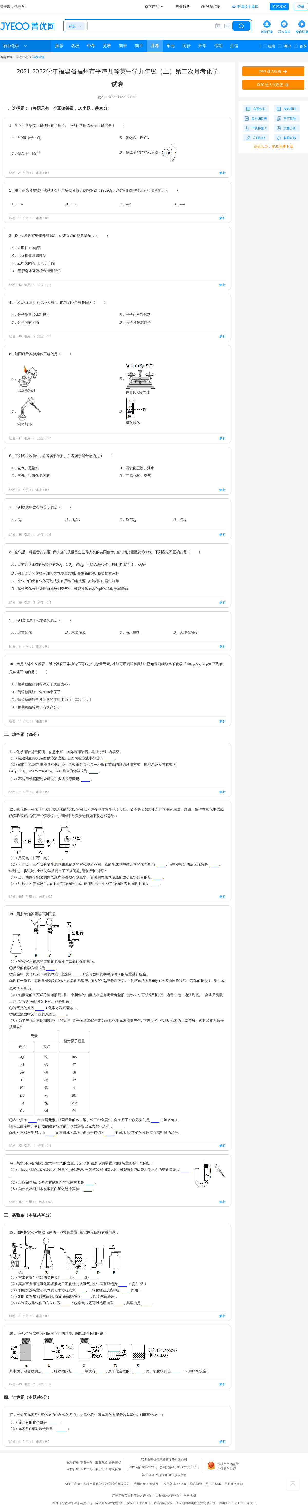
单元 (171, 46)
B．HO (72, 520)
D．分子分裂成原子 (135, 322)
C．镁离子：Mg (26, 152)
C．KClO (127, 520)
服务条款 (101, 1462)
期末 (123, 46)
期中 (139, 46)
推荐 (59, 46)
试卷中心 (22, 57)
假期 (218, 46)
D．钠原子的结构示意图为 (148, 152)
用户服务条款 (234, 1484)
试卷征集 (73, 1462)
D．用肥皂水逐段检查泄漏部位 (36, 271)
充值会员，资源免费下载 (273, 146)
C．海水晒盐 (129, 632)
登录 (300, 7)
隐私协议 (196, 1484)
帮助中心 (86, 1469)
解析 (222, 173)
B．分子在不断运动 (135, 314)
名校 (75, 46)
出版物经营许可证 (168, 1495)
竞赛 (107, 46)
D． (133, 411)
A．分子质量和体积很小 (30, 314)
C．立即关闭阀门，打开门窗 (33, 263)
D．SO (179, 520)
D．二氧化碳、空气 (135, 475)
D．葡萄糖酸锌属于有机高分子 (36, 707)
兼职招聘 (101, 1469)
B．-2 (70, 204)
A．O (16, 520)
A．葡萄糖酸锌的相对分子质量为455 (40, 684)
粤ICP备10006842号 (143, 1467)
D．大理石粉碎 (185, 632)
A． (24, 378)
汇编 (234, 46)
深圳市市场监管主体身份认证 (228, 1466)
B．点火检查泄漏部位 (28, 255)
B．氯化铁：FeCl (134, 138)
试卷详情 (38, 57)
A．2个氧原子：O (26, 138)
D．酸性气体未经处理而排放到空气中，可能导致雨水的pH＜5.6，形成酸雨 (70, 588)
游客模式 (279, 7)
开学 (202, 46)
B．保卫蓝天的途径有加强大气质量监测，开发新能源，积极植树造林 (65, 573)
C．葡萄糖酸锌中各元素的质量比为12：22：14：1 (51, 699)
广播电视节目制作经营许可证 (132, 1495)
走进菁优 (115, 1462)
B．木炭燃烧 (75, 632)
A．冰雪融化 (21, 632)
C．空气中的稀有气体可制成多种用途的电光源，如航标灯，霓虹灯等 (65, 581)
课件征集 (73, 1469)
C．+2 (125, 204)
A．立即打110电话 (26, 248)
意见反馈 (115, 1469)
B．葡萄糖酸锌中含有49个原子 (36, 691)
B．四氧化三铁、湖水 (136, 468)
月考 (155, 46)
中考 (91, 46)
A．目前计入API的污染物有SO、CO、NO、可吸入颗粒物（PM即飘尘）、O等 (78, 564)
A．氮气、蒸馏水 (25, 468)
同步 (186, 46)
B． (137, 378)
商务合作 (86, 1462)
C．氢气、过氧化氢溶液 (30, 475)
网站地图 (190, 1495)
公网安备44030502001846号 (179, 1467)
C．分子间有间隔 (25, 322)
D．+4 (179, 204)
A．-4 (17, 204)
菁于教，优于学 (12, 7)
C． (26, 411)
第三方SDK (213, 1484)
